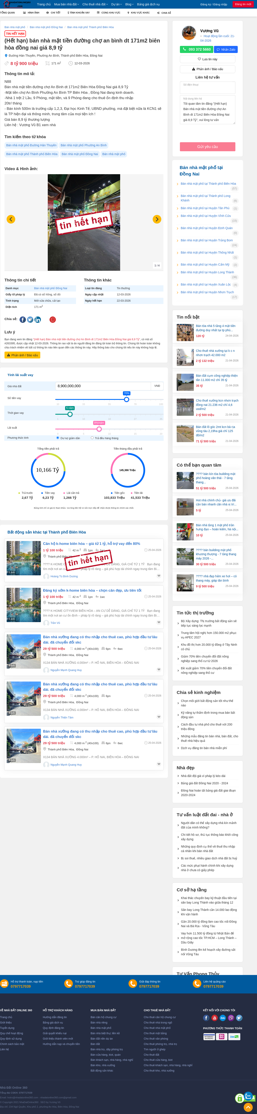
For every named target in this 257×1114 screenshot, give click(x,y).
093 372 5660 (196, 49)
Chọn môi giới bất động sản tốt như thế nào (207, 703)
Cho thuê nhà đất (94, 4)
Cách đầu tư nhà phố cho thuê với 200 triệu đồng (206, 727)
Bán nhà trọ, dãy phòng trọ (107, 1049)
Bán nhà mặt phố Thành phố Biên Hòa (31, 154)
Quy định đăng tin (53, 1027)
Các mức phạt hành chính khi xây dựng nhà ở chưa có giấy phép (207, 868)
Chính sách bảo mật (12, 1044)
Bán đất (95, 1044)
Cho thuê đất (151, 1054)
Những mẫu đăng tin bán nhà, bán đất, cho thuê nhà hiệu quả (209, 738)
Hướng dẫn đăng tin (55, 1017)
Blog (128, 4)
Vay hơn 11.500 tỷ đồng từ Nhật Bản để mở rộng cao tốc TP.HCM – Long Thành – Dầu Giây (208, 938)
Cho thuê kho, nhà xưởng (159, 1070)
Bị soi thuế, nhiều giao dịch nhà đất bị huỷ (209, 858)
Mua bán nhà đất (65, 4)
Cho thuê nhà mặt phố (157, 1027)
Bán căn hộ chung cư (103, 1017)
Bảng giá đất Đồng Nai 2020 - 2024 (204, 783)
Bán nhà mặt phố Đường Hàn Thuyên (31, 145)
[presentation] (212, 133)
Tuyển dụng (7, 1027)
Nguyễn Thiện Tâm (62, 717)
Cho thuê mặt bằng (155, 1033)
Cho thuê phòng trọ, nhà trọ (160, 1044)
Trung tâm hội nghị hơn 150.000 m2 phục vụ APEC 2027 (208, 635)
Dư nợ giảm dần (68, 438)
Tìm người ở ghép (154, 1049)
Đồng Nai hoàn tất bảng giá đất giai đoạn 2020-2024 (208, 793)
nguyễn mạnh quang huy (66, 670)
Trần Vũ (55, 622)
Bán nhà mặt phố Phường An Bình (84, 145)
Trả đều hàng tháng (104, 438)
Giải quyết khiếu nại (55, 1033)
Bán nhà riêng (99, 1022)
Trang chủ (44, 4)
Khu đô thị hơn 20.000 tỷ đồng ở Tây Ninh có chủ (209, 647)
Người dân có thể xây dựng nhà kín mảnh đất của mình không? (208, 825)
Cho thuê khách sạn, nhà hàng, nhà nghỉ (168, 1065)
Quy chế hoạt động (11, 1033)
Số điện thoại (191, 84)
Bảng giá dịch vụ (148, 4)
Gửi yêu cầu (207, 147)
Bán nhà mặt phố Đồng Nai (80, 154)
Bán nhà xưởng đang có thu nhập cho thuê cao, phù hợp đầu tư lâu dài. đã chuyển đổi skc (100, 639)
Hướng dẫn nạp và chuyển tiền (61, 1044)
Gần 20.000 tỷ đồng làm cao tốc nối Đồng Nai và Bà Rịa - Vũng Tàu (208, 924)
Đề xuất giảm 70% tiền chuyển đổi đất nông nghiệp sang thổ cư (206, 670)
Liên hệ (4, 1049)
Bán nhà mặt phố (113, 154)
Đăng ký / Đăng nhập (213, 4)
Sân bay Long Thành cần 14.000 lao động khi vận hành (209, 912)
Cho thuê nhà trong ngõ (158, 1022)
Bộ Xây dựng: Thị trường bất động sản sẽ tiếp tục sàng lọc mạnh (209, 623)
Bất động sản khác (102, 1070)
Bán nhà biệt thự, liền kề (105, 1033)
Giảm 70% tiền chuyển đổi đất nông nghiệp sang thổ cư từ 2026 (205, 659)
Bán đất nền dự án (102, 1038)
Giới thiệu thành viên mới (58, 1038)
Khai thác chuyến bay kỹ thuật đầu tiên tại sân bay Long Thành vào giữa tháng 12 (209, 900)
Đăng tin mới (243, 4)
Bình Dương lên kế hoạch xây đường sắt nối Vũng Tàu (208, 952)
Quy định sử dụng (11, 1038)
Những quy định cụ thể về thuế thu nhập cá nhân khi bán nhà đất (208, 849)
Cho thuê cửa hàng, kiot (158, 1059)
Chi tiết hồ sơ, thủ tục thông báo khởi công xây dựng (209, 837)
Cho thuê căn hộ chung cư (160, 1017)
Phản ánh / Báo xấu (22, 355)
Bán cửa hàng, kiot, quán (106, 1054)
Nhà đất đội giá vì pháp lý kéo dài (203, 776)
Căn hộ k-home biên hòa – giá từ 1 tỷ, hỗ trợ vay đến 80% (91, 544)
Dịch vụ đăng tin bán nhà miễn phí (204, 748)
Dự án (115, 4)
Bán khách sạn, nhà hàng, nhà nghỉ (112, 1059)
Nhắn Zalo (226, 49)
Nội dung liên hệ (192, 98)
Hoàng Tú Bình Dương (64, 576)
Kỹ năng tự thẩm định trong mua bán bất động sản (208, 715)
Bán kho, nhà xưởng (103, 1065)
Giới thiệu (6, 1022)
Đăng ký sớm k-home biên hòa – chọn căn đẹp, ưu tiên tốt (92, 590)
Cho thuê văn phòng (156, 1038)
